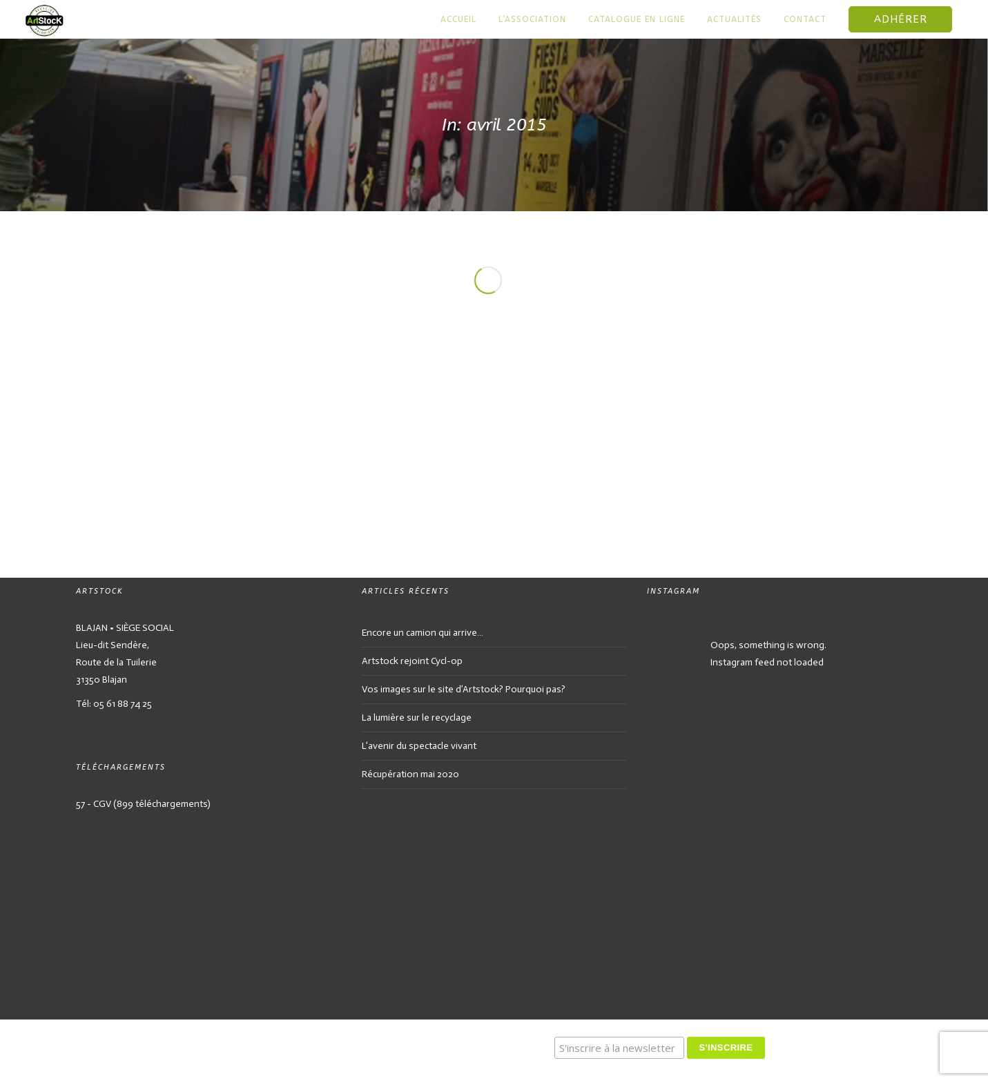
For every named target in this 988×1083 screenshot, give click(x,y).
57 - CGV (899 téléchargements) (143, 804)
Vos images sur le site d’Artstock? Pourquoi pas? (463, 689)
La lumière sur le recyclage (417, 717)
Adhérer (900, 19)
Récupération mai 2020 (410, 774)
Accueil (458, 19)
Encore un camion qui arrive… (422, 632)
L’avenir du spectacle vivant (419, 746)
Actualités (734, 19)
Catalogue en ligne (636, 19)
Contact (805, 19)
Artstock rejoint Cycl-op (412, 661)
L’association (532, 19)
